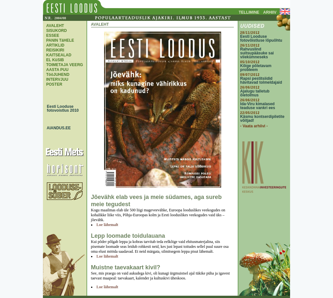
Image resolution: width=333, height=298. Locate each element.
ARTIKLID (55, 45)
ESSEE (52, 35)
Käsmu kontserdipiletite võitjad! (262, 118)
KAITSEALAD (58, 55)
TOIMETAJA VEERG (64, 65)
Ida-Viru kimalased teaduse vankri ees (257, 106)
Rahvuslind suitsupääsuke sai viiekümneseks (257, 53)
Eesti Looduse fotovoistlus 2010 (61, 108)
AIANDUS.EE (57, 128)
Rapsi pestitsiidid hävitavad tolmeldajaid (261, 80)
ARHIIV (269, 12)
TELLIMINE (249, 12)
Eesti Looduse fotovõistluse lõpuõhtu (261, 38)
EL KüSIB (55, 60)
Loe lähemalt (107, 224)
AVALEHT (55, 25)
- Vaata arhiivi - (254, 126)
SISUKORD (56, 30)
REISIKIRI (55, 50)
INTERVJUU (57, 79)
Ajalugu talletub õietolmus (255, 93)
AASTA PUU (57, 69)
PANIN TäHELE (60, 40)
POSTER (54, 84)
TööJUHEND (57, 74)
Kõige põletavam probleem (256, 68)
